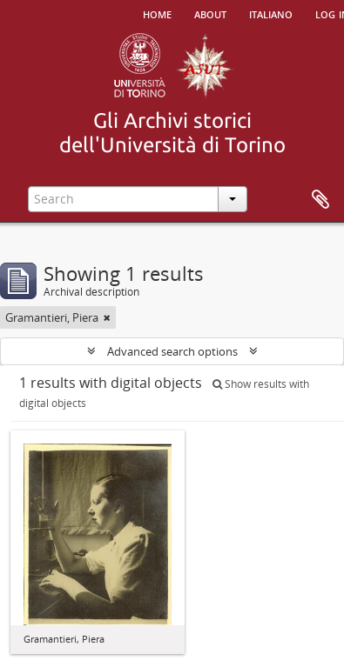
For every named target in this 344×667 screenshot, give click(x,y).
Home (157, 13)
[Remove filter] (107, 317)
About (210, 13)
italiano (271, 13)
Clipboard (320, 200)
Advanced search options (172, 351)
